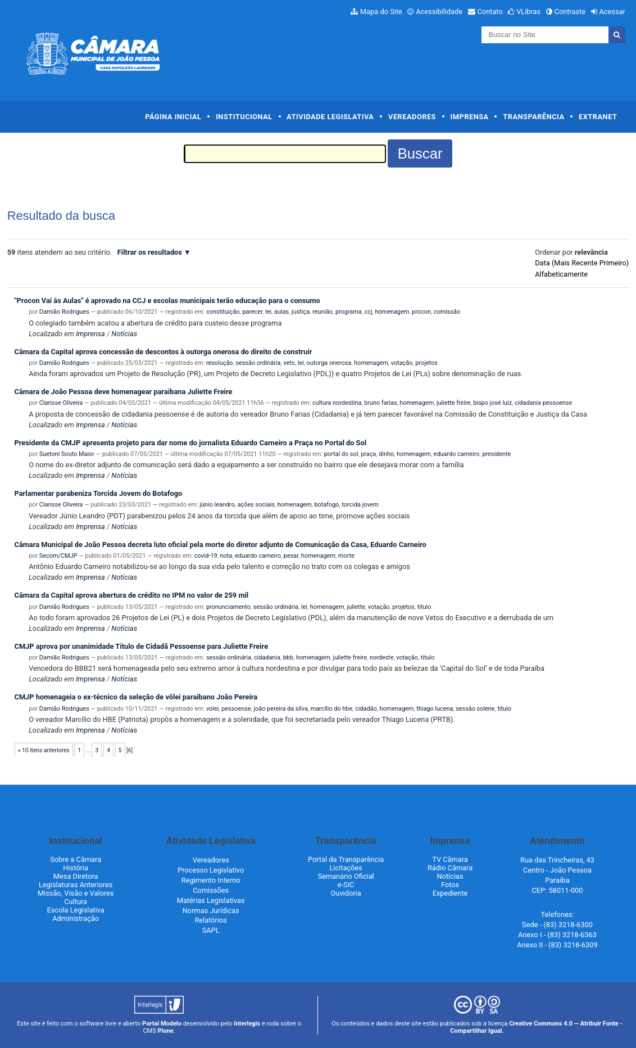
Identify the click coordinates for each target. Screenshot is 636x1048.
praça (368, 454)
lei (268, 311)
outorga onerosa (329, 363)
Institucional (244, 116)
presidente (496, 454)
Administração (75, 918)
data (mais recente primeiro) (582, 263)
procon (421, 311)
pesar (291, 555)
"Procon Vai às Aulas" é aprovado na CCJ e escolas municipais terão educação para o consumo (167, 300)
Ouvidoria (346, 893)
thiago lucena (434, 708)
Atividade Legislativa (330, 116)
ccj (368, 311)
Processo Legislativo (211, 870)
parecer (252, 311)
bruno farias (380, 402)
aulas (281, 311)
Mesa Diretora (75, 876)
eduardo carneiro (457, 454)
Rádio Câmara (450, 868)
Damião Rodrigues (64, 311)
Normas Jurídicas (211, 910)
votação (402, 363)
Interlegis (247, 1023)
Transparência (533, 116)
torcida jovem (360, 504)
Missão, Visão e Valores (76, 893)
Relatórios (210, 920)
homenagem (392, 311)
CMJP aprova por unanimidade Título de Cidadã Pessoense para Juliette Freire (142, 646)
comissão (447, 311)
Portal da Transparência (346, 859)
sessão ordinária (257, 363)
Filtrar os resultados (149, 252)
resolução (219, 363)
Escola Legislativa (76, 910)
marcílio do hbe (332, 708)
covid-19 (205, 555)
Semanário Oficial (345, 876)
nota (226, 555)
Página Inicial (173, 116)
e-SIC (346, 884)
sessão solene (475, 708)
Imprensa (470, 116)
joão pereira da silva (281, 708)
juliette (356, 607)
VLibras (528, 11)
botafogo (326, 504)
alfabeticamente (561, 274)
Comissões (211, 890)
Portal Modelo (161, 1023)
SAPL (211, 930)
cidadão (366, 708)
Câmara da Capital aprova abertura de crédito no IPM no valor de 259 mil (132, 595)
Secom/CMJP (58, 555)
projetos (426, 363)
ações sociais (256, 504)
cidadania (267, 657)
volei (212, 708)
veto (289, 363)
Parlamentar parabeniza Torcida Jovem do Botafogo (99, 493)
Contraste (570, 11)
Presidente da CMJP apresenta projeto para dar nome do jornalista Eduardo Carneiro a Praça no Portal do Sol (191, 443)
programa (348, 311)
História (75, 868)
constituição (223, 311)
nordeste (382, 657)
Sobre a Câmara (75, 859)
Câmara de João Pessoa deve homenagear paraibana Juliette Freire (124, 391)
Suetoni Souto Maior (66, 454)
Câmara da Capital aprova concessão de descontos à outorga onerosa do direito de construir (163, 351)
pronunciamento (228, 607)
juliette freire (453, 402)
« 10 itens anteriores (44, 750)
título (424, 607)
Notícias (124, 333)
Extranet (598, 116)
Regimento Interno (210, 880)
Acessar (612, 11)
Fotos (450, 884)
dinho (386, 454)
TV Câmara (450, 859)
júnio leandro (216, 504)
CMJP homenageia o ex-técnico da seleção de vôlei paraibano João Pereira (136, 697)
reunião (322, 311)
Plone (165, 1031)
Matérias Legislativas (211, 900)
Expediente (450, 893)
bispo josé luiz (492, 402)
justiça (301, 311)
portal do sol (341, 454)
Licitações (345, 868)
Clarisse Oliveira (61, 402)
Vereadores (412, 116)
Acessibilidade (439, 11)
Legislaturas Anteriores (75, 884)
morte (346, 555)
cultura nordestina (336, 402)
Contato (490, 11)
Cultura (75, 901)
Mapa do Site (381, 11)
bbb (288, 657)
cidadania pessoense (543, 402)
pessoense (236, 708)
